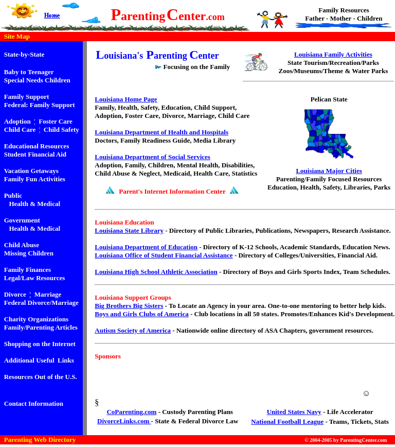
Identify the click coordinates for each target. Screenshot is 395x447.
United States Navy (294, 412)
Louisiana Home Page (126, 99)
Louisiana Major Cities (329, 171)
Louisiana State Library (129, 230)
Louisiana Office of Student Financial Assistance (163, 255)
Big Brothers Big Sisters (129, 306)
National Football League (287, 421)
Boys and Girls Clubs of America (141, 314)
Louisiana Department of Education (146, 247)
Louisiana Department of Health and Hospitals (161, 132)
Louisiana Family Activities (333, 54)
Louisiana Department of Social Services (152, 157)
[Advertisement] (239, 380)
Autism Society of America (133, 330)
